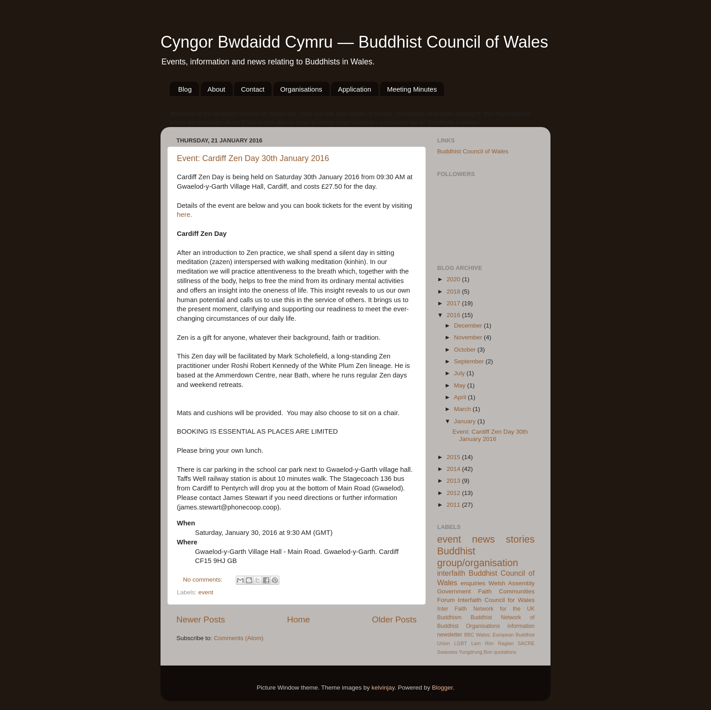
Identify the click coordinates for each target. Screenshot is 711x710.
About (216, 89)
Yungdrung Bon (475, 652)
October (465, 349)
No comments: (203, 579)
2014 (454, 468)
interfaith (451, 573)
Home (298, 619)
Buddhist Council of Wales (472, 151)
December (469, 325)
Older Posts (394, 619)
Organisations (301, 89)
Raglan (505, 643)
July (460, 373)
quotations (505, 652)
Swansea (447, 652)
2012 (454, 493)
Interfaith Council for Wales (496, 600)
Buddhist (481, 617)
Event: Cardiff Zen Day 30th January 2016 (253, 158)
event (205, 592)
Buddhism (449, 617)
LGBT (460, 643)
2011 (454, 504)
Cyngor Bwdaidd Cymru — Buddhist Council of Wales (354, 42)
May (460, 385)
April (461, 397)
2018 (454, 291)
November (469, 337)
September (470, 361)
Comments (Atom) (239, 638)
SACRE (526, 643)
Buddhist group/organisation (477, 556)
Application (354, 89)
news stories (503, 539)
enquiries (473, 583)
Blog (185, 89)
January (465, 421)
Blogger (442, 687)
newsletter (449, 635)
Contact (252, 89)
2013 (454, 480)
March (463, 409)
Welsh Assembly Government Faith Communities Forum (486, 592)
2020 (454, 279)
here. (184, 214)
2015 (454, 457)
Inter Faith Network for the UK (486, 609)
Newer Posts (200, 619)
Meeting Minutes (412, 89)
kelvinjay (382, 687)
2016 (454, 315)
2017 (454, 303)
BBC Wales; (477, 634)
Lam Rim (482, 643)
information (521, 626)
